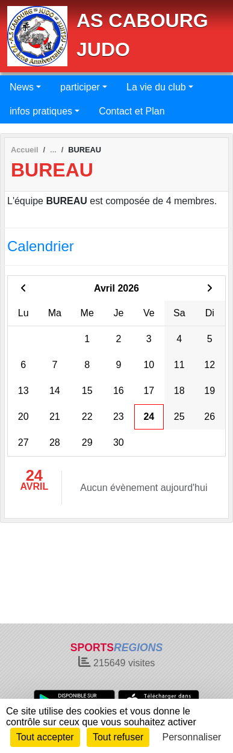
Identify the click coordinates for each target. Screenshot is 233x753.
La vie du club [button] (156, 87)
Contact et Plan (131, 111)
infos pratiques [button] (41, 111)
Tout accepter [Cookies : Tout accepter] (45, 737)
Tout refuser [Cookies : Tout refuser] (118, 737)
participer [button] (80, 87)
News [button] (22, 87)
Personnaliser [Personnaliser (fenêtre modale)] (192, 737)
